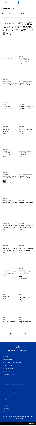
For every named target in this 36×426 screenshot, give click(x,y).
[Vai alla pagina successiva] (31, 333)
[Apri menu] (2, 2)
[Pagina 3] (18, 334)
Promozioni (20, 14)
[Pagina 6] (25, 334)
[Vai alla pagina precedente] (4, 333)
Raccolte (11, 14)
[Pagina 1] (10, 334)
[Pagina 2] (14, 334)
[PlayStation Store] (8, 8)
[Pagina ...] (22, 334)
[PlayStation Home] (18, 2)
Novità (4, 14)
